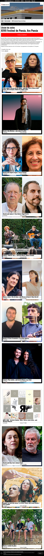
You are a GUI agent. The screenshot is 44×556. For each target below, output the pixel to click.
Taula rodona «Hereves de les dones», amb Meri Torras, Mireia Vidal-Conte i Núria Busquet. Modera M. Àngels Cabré (21, 88)
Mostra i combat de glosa (9, 546)
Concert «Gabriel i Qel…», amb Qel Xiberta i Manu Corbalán (18, 255)
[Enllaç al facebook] (1, 1)
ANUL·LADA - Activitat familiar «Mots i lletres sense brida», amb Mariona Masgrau (20, 420)
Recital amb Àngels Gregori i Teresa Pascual (14, 172)
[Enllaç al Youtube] (2, 1)
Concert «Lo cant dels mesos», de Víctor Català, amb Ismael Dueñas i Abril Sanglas (21, 503)
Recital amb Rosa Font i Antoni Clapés (13, 463)
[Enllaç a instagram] (3, 1)
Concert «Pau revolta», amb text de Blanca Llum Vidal (17, 380)
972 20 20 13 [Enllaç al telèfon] (17, 0)
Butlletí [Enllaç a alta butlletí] (22, 0)
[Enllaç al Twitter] (0, 1)
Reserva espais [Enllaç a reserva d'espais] (27, 0)
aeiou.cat (6, 51)
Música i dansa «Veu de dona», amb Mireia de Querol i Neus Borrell (20, 297)
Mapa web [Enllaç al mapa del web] (33, 0)
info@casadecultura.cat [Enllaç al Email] (8, 0)
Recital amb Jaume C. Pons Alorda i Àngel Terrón (16, 214)
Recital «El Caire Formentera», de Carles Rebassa (16, 338)
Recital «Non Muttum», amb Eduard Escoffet (14, 131)
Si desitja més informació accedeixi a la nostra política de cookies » (12, 554)
